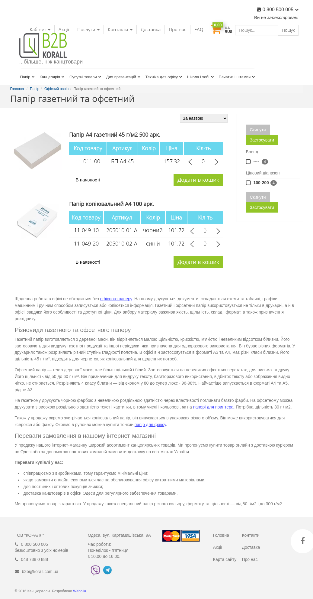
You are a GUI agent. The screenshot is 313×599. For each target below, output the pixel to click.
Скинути (258, 129)
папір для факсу (150, 424)
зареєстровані (282, 17)
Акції (217, 547)
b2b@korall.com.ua (40, 571)
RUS (228, 32)
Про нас (177, 29)
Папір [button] (27, 77)
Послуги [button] (88, 29)
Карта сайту (225, 559)
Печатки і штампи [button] (237, 77)
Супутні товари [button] (85, 77)
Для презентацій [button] (123, 77)
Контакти (250, 535)
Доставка (151, 29)
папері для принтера (213, 407)
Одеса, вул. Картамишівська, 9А (119, 535)
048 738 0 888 (34, 559)
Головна (221, 535)
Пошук (288, 30)
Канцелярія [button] (52, 77)
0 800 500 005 (281, 9)
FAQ (198, 29)
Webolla (80, 591)
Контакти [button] (120, 29)
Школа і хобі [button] (200, 77)
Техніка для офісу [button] (163, 77)
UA (227, 28)
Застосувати (262, 140)
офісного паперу (116, 298)
